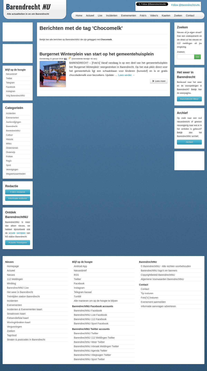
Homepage (13, 266)
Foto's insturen (17, 192)
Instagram (10, 91)
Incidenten (111, 15)
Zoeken (178, 15)
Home (79, 15)
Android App (80, 266)
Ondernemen (12, 148)
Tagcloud (12, 335)
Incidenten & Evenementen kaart (24, 309)
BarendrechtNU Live (18, 287)
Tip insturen (147, 293)
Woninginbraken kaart (18, 322)
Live (100, 15)
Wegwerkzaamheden (16, 174)
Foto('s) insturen (149, 297)
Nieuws (11, 274)
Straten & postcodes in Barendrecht (26, 339)
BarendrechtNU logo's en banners (159, 270)
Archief (189, 142)
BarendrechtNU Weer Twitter (89, 342)
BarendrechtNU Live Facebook (90, 315)
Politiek (9, 156)
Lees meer (159, 81)
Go (197, 56)
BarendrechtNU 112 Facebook (90, 319)
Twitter (9, 78)
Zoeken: (181, 52)
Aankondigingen (13, 122)
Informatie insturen (17, 198)
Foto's (143, 15)
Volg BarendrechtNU (15, 95)
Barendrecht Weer (189, 99)
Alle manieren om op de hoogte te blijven (96, 300)
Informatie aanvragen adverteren (158, 306)
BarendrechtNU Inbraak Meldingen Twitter (96, 346)
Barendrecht (11, 126)
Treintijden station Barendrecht (23, 296)
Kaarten (166, 15)
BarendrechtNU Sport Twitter (89, 359)
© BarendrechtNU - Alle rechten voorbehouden (166, 266)
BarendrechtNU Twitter (86, 333)
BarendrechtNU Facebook (88, 310)
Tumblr (77, 296)
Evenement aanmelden (153, 302)
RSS (76, 274)
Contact (190, 15)
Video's (154, 15)
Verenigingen (12, 169)
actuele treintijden (17, 233)
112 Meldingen (15, 279)
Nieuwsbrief (11, 74)
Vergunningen (14, 326)
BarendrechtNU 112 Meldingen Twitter (94, 337)
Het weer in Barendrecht (20, 292)
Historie (9, 139)
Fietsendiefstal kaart (18, 318)
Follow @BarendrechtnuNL (185, 5)
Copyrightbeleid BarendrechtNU (158, 274)
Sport (8, 165)
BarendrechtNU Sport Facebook (91, 323)
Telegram (10, 82)
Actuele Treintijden (17, 242)
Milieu (8, 143)
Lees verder (126, 75)
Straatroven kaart (16, 313)
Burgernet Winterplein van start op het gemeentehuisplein (97, 54)
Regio (8, 161)
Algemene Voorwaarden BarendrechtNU (162, 279)
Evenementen (128, 15)
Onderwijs (10, 152)
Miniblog (11, 283)
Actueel (90, 15)
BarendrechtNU (13, 130)
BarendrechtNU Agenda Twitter (90, 350)
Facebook (10, 87)
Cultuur (9, 135)
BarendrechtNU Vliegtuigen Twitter (92, 355)
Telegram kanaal (83, 292)
